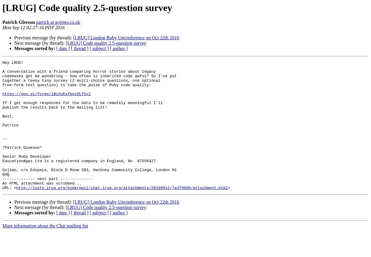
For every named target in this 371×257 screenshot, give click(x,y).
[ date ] (63, 48)
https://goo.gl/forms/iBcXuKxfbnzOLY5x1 (46, 100)
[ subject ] (99, 48)
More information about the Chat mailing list (45, 251)
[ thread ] (80, 48)
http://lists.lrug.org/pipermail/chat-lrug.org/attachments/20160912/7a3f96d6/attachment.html (122, 213)
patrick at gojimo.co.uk (58, 22)
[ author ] (119, 48)
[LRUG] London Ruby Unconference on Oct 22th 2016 (126, 37)
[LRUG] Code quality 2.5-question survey (106, 43)
